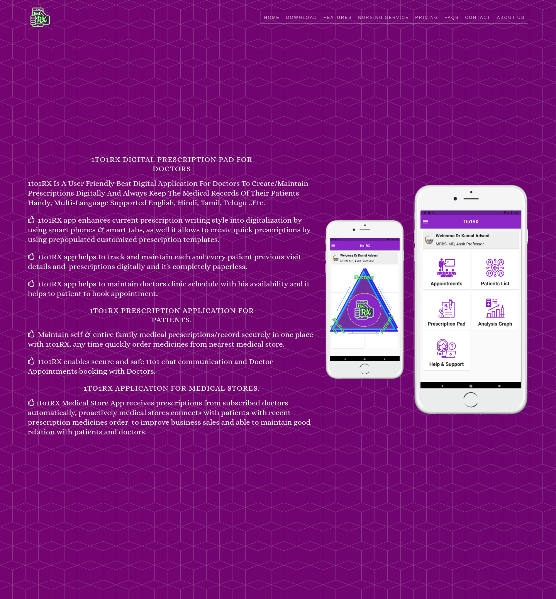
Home (272, 17)
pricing (426, 17)
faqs (451, 17)
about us (511, 17)
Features (338, 17)
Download (301, 17)
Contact (478, 17)
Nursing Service (383, 17)
